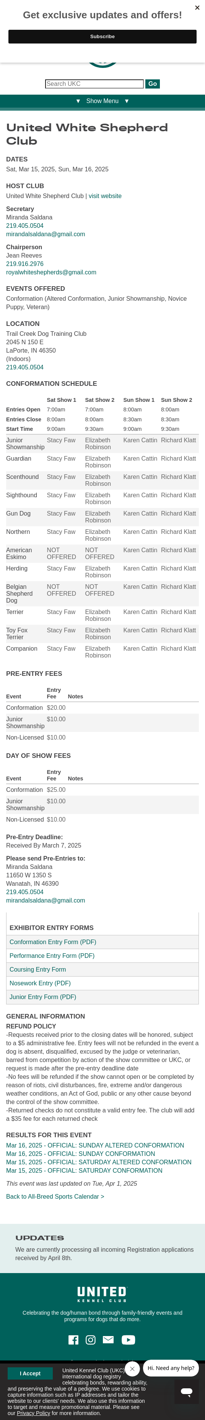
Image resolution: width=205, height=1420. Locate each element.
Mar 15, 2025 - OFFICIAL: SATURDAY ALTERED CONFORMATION (99, 1162)
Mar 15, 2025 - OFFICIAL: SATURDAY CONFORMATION (84, 1170)
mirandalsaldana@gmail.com (45, 234)
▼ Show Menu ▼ (102, 101)
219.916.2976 (25, 264)
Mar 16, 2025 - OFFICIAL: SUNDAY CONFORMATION (80, 1154)
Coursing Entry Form (38, 969)
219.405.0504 (25, 225)
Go (152, 84)
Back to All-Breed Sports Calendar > (55, 1196)
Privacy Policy (33, 1413)
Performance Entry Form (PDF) (52, 956)
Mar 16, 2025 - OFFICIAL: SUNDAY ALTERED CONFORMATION (95, 1145)
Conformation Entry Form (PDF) (53, 942)
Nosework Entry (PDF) (40, 983)
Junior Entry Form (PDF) (43, 997)
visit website (105, 196)
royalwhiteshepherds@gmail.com (51, 272)
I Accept (30, 1373)
